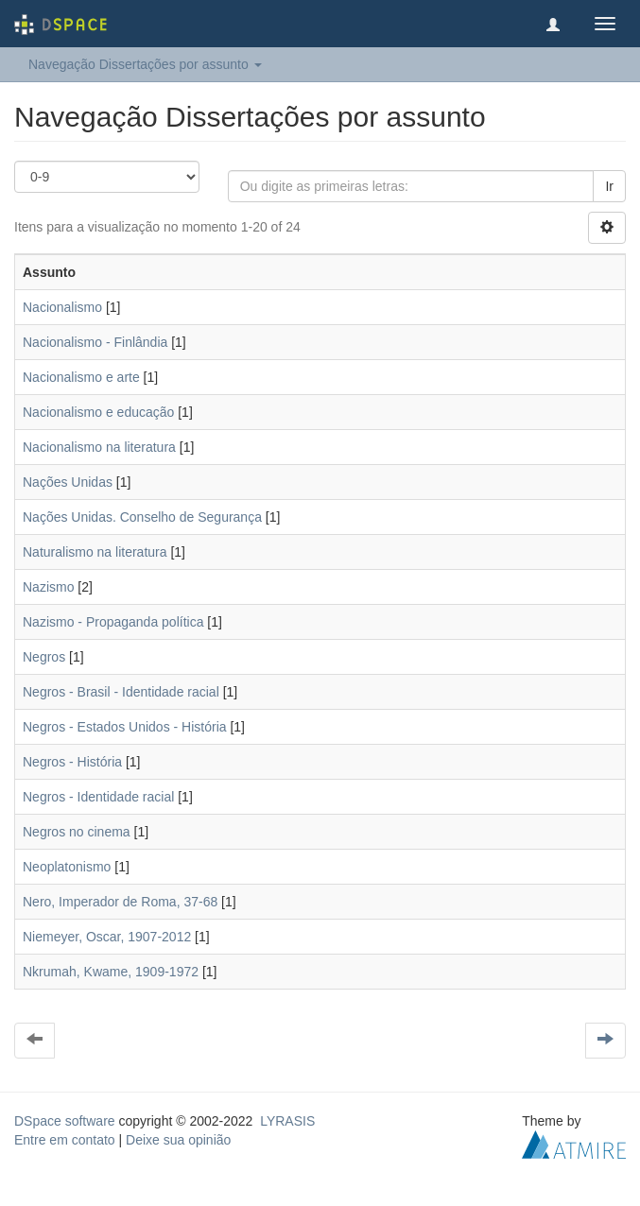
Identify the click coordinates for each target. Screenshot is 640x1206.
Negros (44, 656)
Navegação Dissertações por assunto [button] (145, 64)
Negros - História (72, 761)
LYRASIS (287, 1120)
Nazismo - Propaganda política (113, 621)
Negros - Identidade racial (98, 796)
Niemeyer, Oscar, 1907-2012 (107, 936)
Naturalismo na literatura (95, 552)
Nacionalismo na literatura (99, 447)
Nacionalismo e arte (81, 377)
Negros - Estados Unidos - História (125, 726)
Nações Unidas (67, 482)
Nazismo (48, 586)
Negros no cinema (76, 831)
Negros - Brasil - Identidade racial (121, 691)
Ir (609, 186)
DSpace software (64, 1120)
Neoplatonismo (67, 866)
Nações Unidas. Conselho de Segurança (142, 517)
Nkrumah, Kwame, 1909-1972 (111, 971)
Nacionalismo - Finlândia (95, 342)
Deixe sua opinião (178, 1139)
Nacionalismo (62, 307)
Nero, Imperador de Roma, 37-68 (120, 901)
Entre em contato (64, 1139)
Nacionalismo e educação (98, 412)
